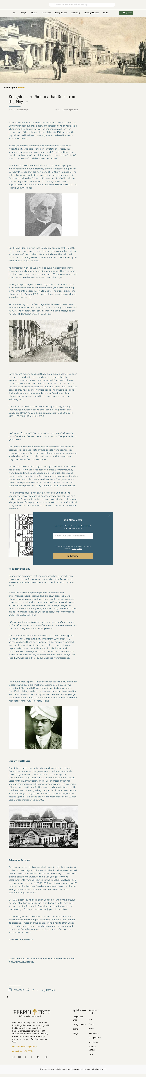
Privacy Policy (77, 549)
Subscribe (73, 556)
